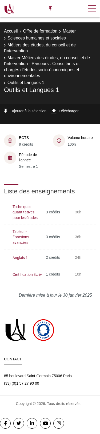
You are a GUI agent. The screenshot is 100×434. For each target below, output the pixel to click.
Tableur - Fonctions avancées (21, 237)
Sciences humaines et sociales (36, 38)
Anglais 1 (20, 257)
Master (69, 31)
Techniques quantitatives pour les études (25, 212)
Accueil (11, 31)
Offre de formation (40, 31)
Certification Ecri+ (27, 274)
